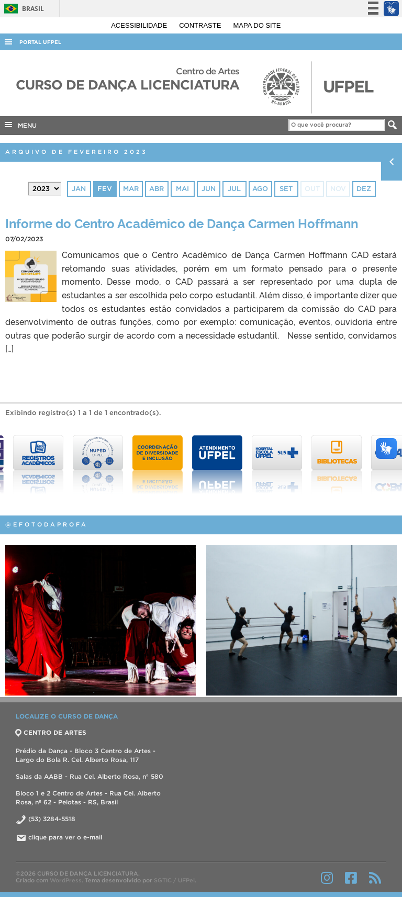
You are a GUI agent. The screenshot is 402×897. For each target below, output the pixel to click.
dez (363, 189)
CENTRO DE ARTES (51, 732)
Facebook (351, 877)
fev (104, 189)
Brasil (22, 8)
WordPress (66, 880)
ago (260, 189)
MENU (20, 124)
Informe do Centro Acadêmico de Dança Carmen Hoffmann (181, 222)
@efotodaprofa (46, 524)
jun (209, 189)
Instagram (327, 877)
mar (131, 189)
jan (79, 189)
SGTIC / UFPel (174, 880)
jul (234, 189)
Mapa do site (257, 25)
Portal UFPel (40, 42)
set (286, 189)
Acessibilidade (140, 25)
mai (182, 189)
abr (156, 189)
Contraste (201, 25)
